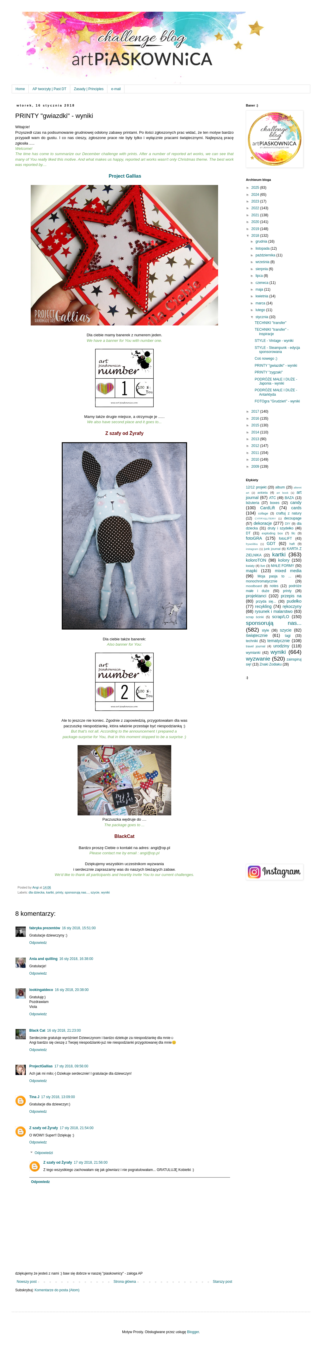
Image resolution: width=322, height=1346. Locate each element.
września (263, 262)
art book (282, 492)
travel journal (255, 646)
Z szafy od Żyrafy (43, 1128)
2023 (255, 201)
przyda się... (266, 601)
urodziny (281, 646)
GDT (271, 543)
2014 (255, 432)
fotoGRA (254, 538)
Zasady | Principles (89, 89)
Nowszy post (27, 1282)
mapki (251, 570)
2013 (255, 439)
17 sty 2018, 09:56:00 (71, 1066)
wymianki (253, 653)
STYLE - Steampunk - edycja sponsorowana (277, 350)
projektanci (256, 596)
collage (263, 513)
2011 (255, 453)
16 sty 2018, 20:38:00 (71, 990)
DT (248, 533)
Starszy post (222, 1282)
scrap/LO (280, 616)
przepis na (291, 596)
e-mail (116, 89)
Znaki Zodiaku (271, 664)
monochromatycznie (261, 581)
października (266, 255)
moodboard (254, 586)
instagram (252, 549)
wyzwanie (258, 659)
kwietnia (262, 296)
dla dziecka (36, 892)
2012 (255, 446)
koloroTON (256, 560)
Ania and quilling (43, 959)
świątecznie (257, 635)
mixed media (288, 570)
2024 (255, 195)
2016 (255, 418)
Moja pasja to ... (274, 576)
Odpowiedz (38, 943)
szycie (95, 892)
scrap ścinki (255, 617)
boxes (274, 503)
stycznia (262, 317)
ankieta (262, 492)
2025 (255, 188)
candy (296, 502)
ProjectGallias (41, 1066)
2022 (255, 208)
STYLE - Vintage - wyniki (274, 341)
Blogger (193, 1332)
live (263, 565)
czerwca (262, 283)
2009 (255, 466)
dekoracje (263, 523)
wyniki (105, 892)
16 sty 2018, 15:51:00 (78, 928)
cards (296, 507)
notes (274, 586)
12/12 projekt (256, 487)
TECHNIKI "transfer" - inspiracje (272, 332)
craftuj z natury (289, 513)
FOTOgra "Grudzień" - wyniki (277, 401)
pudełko (294, 601)
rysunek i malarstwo (274, 611)
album (280, 487)
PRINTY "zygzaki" (269, 372)
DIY (287, 523)
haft (292, 544)
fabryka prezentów (44, 928)
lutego (261, 310)
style (265, 630)
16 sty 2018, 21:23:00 (64, 1030)
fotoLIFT (285, 538)
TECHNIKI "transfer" (271, 323)
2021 (255, 215)
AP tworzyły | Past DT (49, 89)
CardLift (267, 507)
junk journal (272, 549)
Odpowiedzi (44, 1153)
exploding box (272, 533)
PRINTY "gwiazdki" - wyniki (276, 365)
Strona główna (125, 1282)
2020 (255, 222)
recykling (263, 606)
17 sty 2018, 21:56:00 (90, 1162)
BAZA (289, 498)
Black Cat (37, 1030)
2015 (255, 425)
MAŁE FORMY (282, 566)
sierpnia (262, 269)
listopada (263, 248)
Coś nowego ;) (266, 358)
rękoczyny (292, 606)
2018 (255, 236)
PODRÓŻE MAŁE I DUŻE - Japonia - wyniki (276, 381)
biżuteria (252, 503)
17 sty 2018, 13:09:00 (58, 1097)
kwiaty (250, 565)
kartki (50, 892)
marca (261, 303)
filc (293, 533)
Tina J (34, 1097)
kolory (283, 560)
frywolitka (252, 544)
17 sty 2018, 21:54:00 (76, 1128)
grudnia (262, 241)
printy (59, 892)
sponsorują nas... (77, 892)
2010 (255, 459)
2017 (255, 411)
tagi (287, 636)
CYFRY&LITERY (265, 518)
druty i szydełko (280, 528)
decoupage (293, 518)
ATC (272, 498)
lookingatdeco (41, 990)
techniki (252, 641)
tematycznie (278, 640)
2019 (255, 229)
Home (20, 89)
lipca (260, 276)
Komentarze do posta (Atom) (57, 1290)
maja (260, 289)
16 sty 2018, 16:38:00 (76, 959)
